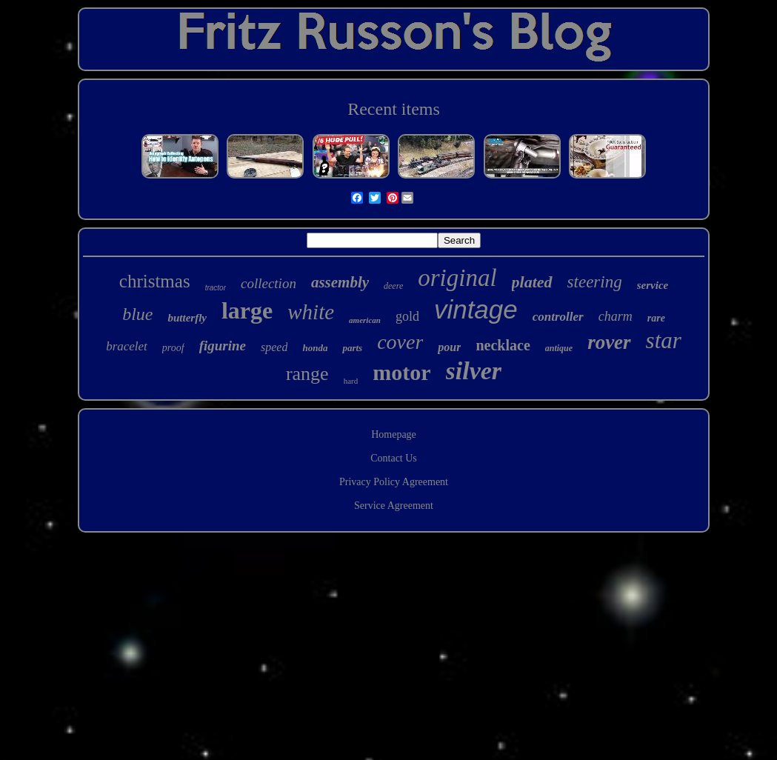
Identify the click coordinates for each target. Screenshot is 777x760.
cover (400, 341)
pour (449, 347)
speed (274, 347)
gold (407, 316)
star (663, 340)
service (652, 285)
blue (137, 314)
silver (474, 370)
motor (401, 372)
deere (393, 286)
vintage (476, 309)
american (365, 320)
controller (558, 317)
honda (314, 347)
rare (656, 318)
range (307, 373)
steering (594, 282)
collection (268, 283)
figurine (222, 345)
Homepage (393, 434)
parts (352, 347)
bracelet (126, 346)
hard (351, 380)
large (247, 310)
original (457, 277)
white (310, 312)
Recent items (393, 109)
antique (559, 348)
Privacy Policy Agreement (393, 481)
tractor (215, 288)
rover (608, 342)
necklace (503, 345)
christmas (154, 281)
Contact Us (393, 458)
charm (615, 316)
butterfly (187, 318)
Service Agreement (393, 505)
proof (173, 347)
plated (532, 282)
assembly (340, 282)
